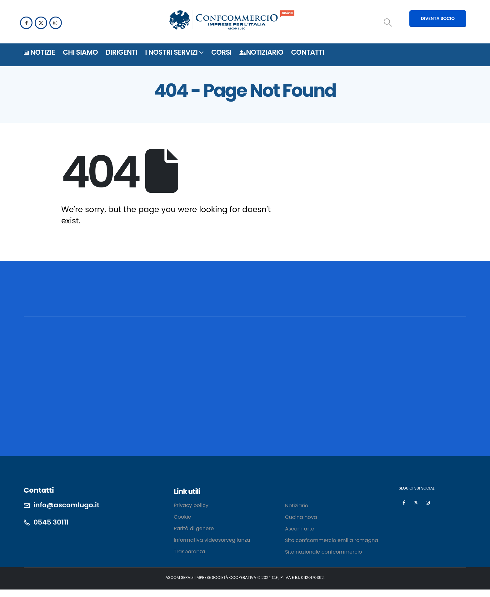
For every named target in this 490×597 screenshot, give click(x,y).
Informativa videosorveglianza (212, 540)
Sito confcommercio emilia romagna (332, 540)
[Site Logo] (231, 21)
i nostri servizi (171, 52)
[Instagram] (55, 23)
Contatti (307, 52)
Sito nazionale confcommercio (323, 551)
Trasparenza (189, 551)
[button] (388, 22)
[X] (41, 23)
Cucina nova (301, 517)
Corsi (221, 52)
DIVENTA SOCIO (438, 18)
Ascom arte (299, 528)
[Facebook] (26, 23)
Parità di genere (194, 528)
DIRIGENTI (121, 52)
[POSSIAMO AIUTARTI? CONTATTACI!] (420, 300)
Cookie (182, 516)
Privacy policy (191, 505)
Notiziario (261, 52)
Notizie (39, 52)
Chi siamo (80, 52)
